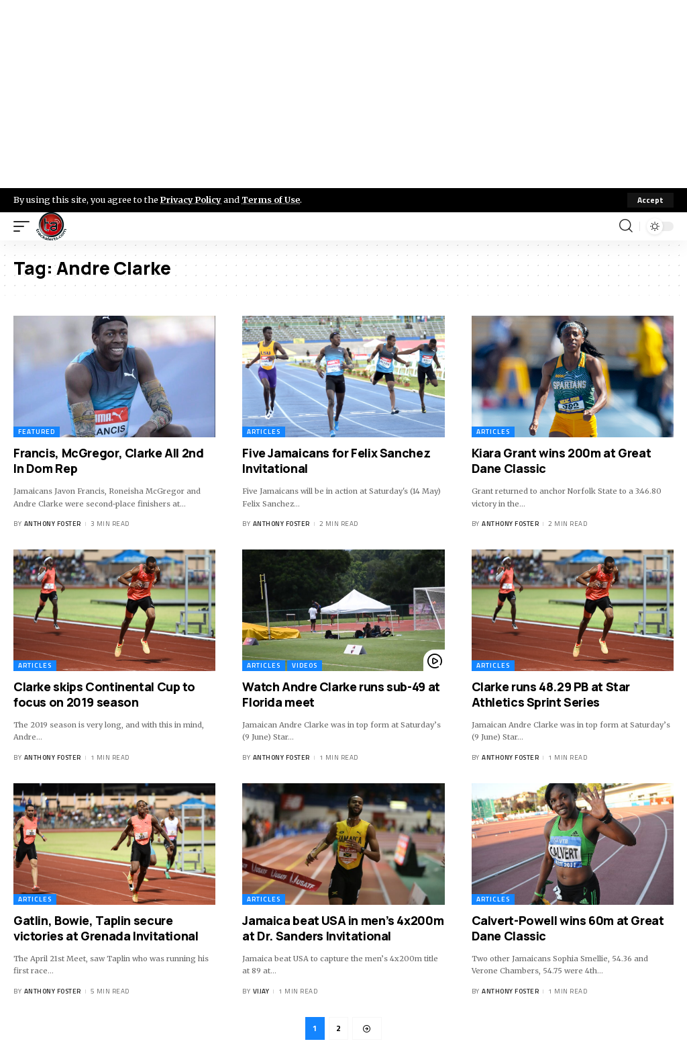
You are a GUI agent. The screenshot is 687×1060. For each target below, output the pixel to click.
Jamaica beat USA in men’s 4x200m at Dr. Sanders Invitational (342, 928)
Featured (36, 432)
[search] (626, 226)
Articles (263, 432)
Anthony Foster (52, 524)
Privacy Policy (191, 199)
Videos (304, 665)
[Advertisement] (343, 94)
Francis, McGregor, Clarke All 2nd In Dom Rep (108, 460)
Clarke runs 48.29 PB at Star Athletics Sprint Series (551, 694)
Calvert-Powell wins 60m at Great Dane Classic (568, 928)
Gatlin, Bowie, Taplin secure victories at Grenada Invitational (106, 928)
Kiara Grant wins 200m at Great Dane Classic (561, 460)
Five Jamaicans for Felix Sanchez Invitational (336, 460)
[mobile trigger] (24, 226)
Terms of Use (273, 199)
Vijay (261, 991)
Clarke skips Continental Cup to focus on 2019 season (104, 694)
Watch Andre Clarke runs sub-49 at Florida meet (341, 694)
